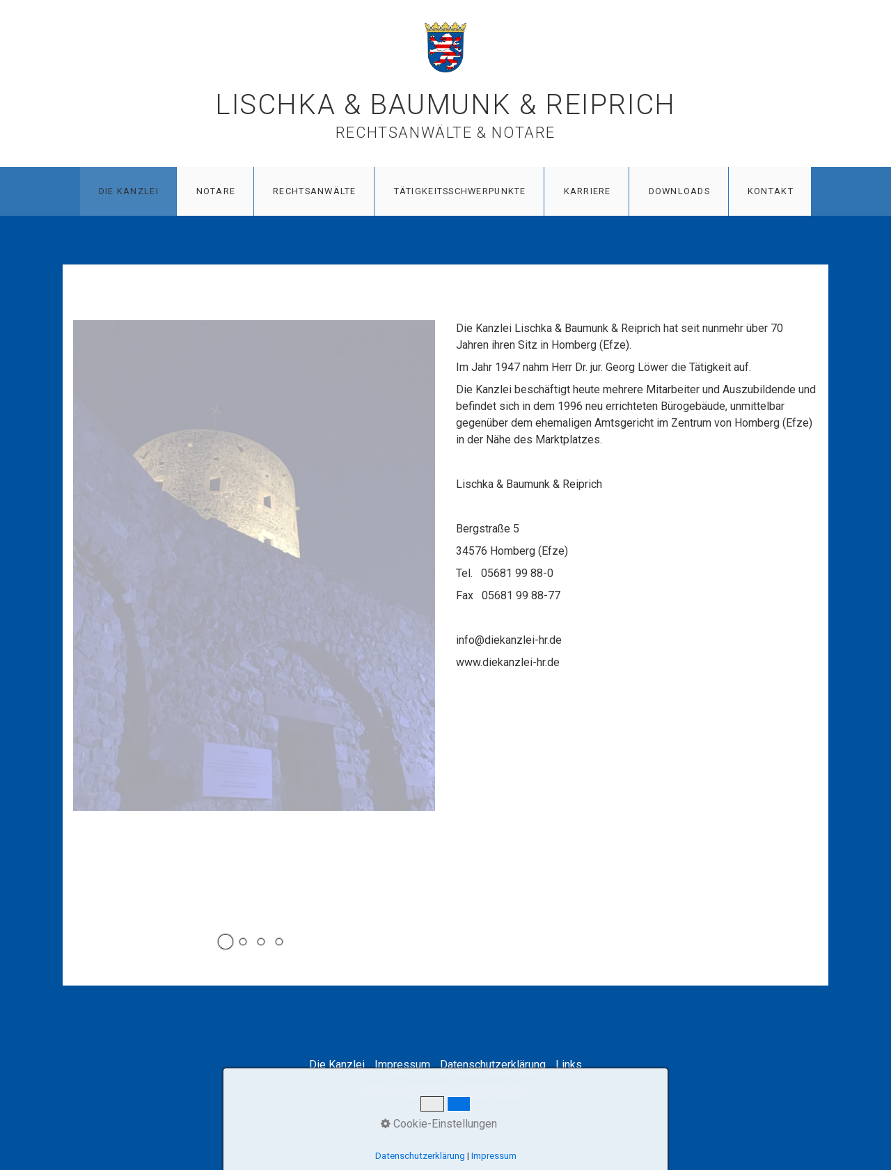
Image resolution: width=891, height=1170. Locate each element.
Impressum (402, 1064)
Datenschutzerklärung (493, 1064)
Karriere (587, 191)
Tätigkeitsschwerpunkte (460, 191)
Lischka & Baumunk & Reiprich (445, 104)
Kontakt (771, 191)
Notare (216, 191)
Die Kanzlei (129, 191)
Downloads (680, 191)
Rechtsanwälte (314, 191)
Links (568, 1064)
